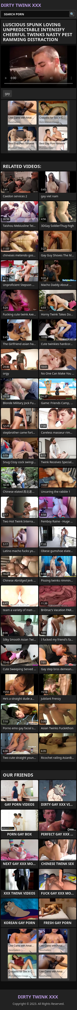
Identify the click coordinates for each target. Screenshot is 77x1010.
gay (7, 93)
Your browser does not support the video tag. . (38, 66)
